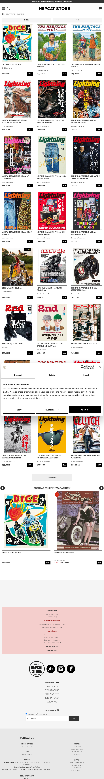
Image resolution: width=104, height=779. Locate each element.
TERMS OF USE (52, 681)
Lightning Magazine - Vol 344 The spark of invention (85, 177)
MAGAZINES (20, 14)
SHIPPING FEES (52, 684)
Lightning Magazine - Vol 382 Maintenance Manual (14, 121)
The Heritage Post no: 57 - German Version (85, 65)
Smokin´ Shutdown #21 (64, 553)
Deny (19, 409)
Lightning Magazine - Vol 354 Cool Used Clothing (51, 177)
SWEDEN (77, 745)
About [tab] (86, 375)
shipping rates (78, 756)
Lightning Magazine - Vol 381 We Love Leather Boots (50, 121)
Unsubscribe (43, 705)
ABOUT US (52, 692)
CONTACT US (52, 677)
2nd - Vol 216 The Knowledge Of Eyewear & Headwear (50, 345)
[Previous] (2, 488)
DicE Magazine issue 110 (12, 288)
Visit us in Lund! (52, 641)
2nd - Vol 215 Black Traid (12, 344)
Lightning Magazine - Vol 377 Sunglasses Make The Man (49, 457)
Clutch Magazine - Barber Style (84, 344)
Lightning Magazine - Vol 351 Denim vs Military (17, 233)
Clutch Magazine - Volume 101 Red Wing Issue (85, 457)
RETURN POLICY (52, 688)
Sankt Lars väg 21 (77, 740)
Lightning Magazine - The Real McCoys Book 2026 (84, 289)
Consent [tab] (18, 375)
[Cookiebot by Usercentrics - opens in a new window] (82, 367)
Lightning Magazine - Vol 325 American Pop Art (83, 233)
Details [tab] (52, 375)
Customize (52, 409)
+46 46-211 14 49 (27, 737)
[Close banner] (100, 367)
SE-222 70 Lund (77, 742)
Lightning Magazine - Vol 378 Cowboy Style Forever (14, 457)
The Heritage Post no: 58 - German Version (51, 65)
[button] (3, 9)
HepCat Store (77, 737)
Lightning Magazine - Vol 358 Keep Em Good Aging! (51, 233)
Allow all (85, 409)
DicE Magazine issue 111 (11, 64)
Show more (52, 478)
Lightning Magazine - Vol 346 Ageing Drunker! (83, 121)
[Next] (101, 488)
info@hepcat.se (27, 745)
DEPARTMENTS (10, 14)
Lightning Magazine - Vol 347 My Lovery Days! (15, 177)
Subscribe (31, 705)
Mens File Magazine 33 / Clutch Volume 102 (49, 289)
